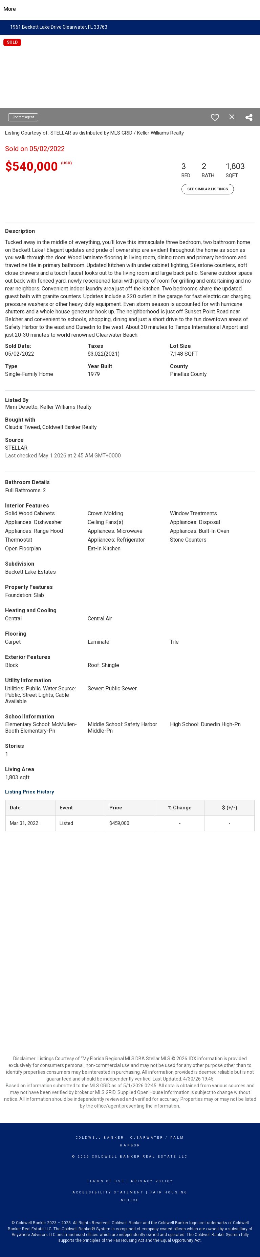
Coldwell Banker (100, 1137)
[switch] (215, 117)
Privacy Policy (152, 1181)
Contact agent (23, 117)
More (9, 9)
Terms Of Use (106, 1181)
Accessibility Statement (108, 1192)
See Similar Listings (207, 189)
